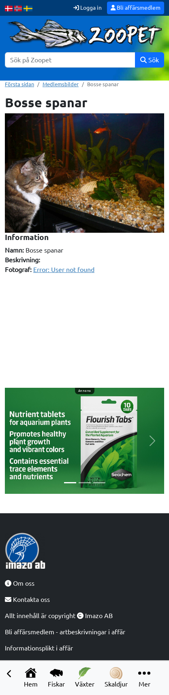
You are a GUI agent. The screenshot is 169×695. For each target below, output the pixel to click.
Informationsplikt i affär (39, 648)
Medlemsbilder (61, 84)
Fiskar (56, 677)
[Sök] (70, 60)
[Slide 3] (99, 482)
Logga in (87, 7)
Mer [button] (144, 677)
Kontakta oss (27, 599)
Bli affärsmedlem (135, 7)
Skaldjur (116, 677)
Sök (149, 60)
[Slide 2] (85, 482)
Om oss (19, 583)
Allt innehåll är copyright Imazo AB (59, 615)
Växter (84, 677)
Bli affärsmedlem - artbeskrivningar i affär (65, 631)
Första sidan (19, 84)
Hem (31, 677)
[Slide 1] (70, 482)
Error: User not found (63, 269)
